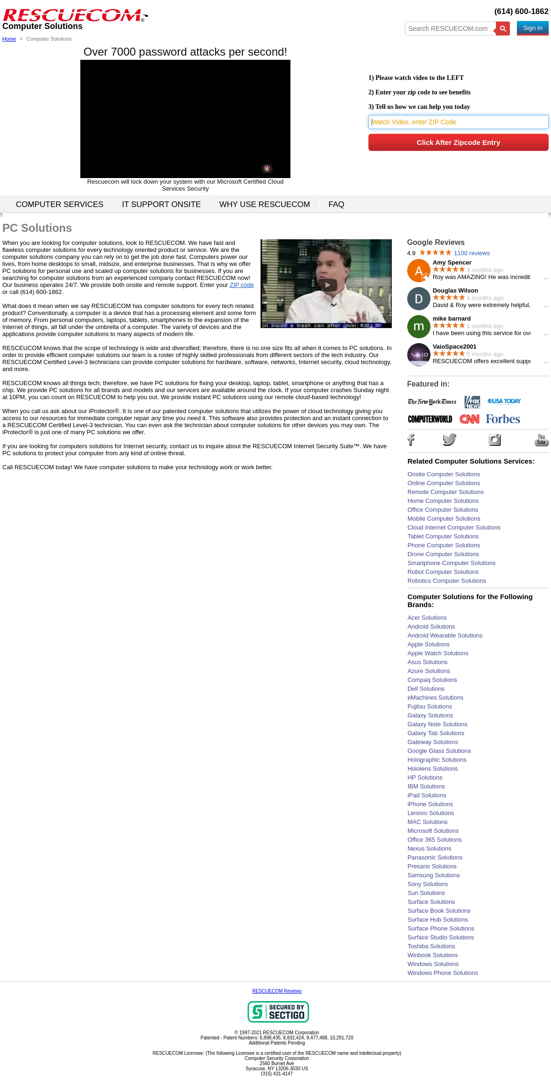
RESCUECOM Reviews (277, 991)
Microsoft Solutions (433, 830)
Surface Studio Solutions (441, 937)
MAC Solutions (428, 821)
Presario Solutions (432, 866)
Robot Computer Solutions (443, 571)
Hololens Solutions (433, 768)
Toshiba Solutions (431, 946)
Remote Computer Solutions (446, 491)
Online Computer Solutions (444, 483)
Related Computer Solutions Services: (471, 461)
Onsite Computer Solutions (444, 474)
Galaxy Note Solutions (438, 724)
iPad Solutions (427, 795)
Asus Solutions (428, 662)
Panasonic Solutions (435, 857)
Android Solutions (431, 626)
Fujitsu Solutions (430, 706)
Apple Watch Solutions (438, 653)
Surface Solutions (431, 901)
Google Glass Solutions (439, 750)
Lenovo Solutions (431, 812)
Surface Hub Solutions (438, 919)
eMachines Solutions (436, 697)
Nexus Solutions (430, 848)
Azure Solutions (429, 670)
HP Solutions (425, 777)
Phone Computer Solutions (444, 545)
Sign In (533, 27)
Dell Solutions (426, 688)
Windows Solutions (433, 963)
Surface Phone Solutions (441, 928)
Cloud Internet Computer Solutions (454, 527)
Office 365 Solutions (435, 839)
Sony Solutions (428, 884)
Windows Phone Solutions (443, 972)
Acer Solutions (427, 617)
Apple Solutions (429, 644)
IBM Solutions (426, 786)
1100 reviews (472, 253)
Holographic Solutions (437, 759)
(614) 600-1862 (521, 11)
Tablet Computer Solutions (443, 536)
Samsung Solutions (434, 875)
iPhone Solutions (430, 804)
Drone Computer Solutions (443, 554)
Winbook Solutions (433, 955)
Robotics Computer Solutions (447, 580)
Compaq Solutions (432, 679)
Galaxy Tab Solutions (436, 733)
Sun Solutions (426, 892)
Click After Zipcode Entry (459, 142)
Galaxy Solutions (430, 715)
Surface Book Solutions (439, 910)
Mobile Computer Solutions (444, 518)
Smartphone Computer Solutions (452, 562)
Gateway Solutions (433, 741)
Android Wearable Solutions (445, 635)
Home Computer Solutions (443, 500)
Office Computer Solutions (443, 509)
